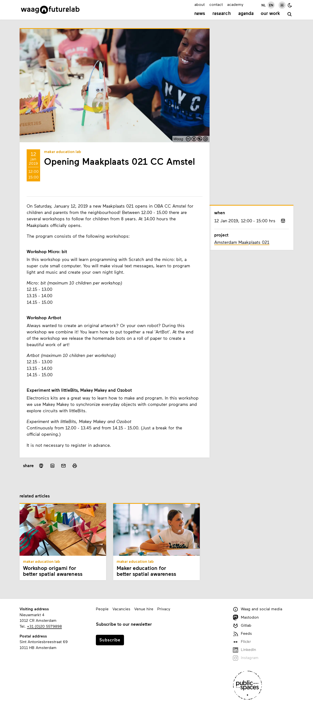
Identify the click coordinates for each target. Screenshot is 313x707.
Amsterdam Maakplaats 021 (241, 242)
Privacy (163, 608)
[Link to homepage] (50, 10)
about (199, 4)
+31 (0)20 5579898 (44, 626)
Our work (270, 13)
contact (216, 4)
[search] (289, 14)
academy (235, 4)
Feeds (242, 633)
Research (221, 13)
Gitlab (242, 625)
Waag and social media (257, 609)
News (199, 13)
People (102, 608)
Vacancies (121, 608)
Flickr (242, 642)
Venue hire (143, 608)
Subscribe (109, 639)
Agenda (246, 13)
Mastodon (246, 617)
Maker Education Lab (62, 152)
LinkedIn (244, 650)
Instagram (245, 658)
